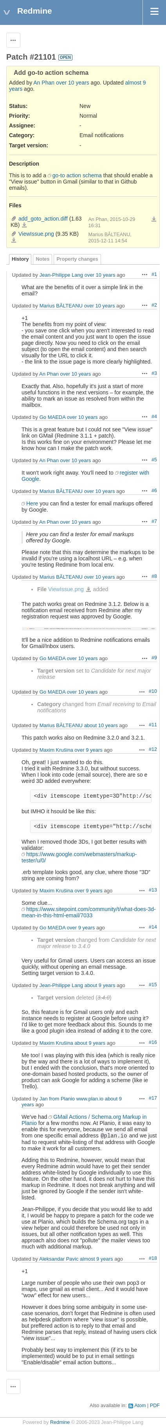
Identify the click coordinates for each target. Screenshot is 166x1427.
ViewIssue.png (36, 234)
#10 (153, 691)
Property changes (77, 259)
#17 (153, 1098)
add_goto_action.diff (43, 218)
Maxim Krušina (56, 750)
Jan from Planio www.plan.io (71, 1099)
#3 (154, 373)
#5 (154, 460)
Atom (140, 1405)
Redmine (60, 1422)
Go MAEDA (52, 417)
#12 (153, 749)
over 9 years (88, 750)
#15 (153, 984)
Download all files (154, 219)
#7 (154, 521)
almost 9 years (96, 1259)
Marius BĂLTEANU (61, 306)
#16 (153, 1042)
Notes (42, 259)
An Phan (43, 82)
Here (32, 503)
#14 (153, 927)
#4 (154, 416)
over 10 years (72, 82)
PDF (155, 1405)
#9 (154, 658)
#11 (153, 725)
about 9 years (100, 985)
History (20, 259)
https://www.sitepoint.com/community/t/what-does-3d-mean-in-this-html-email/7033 (89, 912)
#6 (154, 490)
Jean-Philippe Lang (61, 275)
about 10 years (101, 725)
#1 (154, 274)
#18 (153, 1258)
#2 (154, 305)
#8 (154, 576)
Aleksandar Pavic (58, 1259)
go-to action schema (77, 175)
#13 (153, 890)
